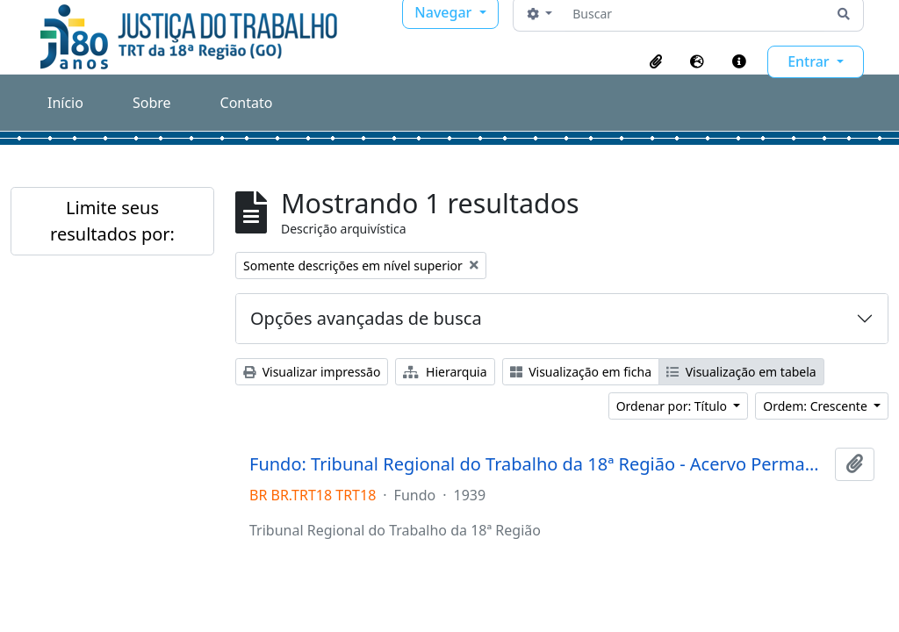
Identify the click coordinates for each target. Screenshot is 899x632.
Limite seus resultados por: (112, 221)
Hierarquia (444, 371)
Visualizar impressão (311, 371)
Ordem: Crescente (816, 406)
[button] (656, 61)
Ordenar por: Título (673, 406)
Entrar (810, 61)
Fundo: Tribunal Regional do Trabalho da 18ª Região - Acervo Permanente (538, 464)
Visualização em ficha (581, 371)
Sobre (152, 102)
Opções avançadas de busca (366, 318)
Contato (246, 102)
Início (65, 102)
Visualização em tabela (741, 371)
